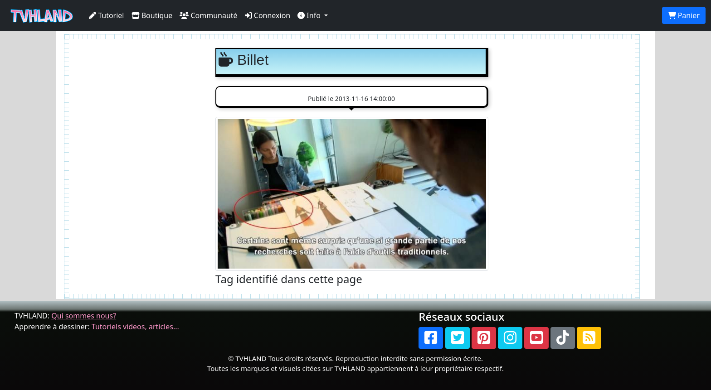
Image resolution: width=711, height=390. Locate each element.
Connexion (268, 15)
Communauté (208, 15)
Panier (684, 15)
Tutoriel (106, 15)
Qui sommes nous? (83, 316)
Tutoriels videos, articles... (135, 327)
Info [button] (309, 15)
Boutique (152, 15)
